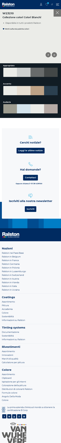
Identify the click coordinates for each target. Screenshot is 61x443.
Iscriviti (30, 207)
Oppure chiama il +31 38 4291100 (29, 182)
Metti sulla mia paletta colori (17, 29)
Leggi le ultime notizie (30, 148)
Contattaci (30, 175)
